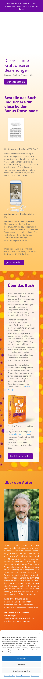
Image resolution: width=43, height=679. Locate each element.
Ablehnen (21, 664)
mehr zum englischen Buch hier (20, 433)
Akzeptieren (21, 658)
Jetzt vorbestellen (16, 81)
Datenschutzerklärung (23, 676)
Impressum (35, 676)
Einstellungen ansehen (21, 671)
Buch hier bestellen (20, 456)
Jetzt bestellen (14, 262)
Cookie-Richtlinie (9, 676)
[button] (39, 633)
